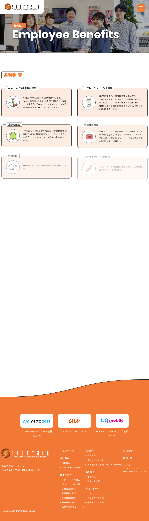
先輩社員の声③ (69, 497)
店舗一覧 (127, 458)
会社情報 (66, 462)
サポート (91, 493)
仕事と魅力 (66, 475)
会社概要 (64, 458)
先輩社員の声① (69, 488)
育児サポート (92, 488)
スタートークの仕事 (71, 484)
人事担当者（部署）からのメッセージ (104, 464)
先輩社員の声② (69, 493)
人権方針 (126, 465)
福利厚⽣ (90, 471)
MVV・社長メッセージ (72, 467)
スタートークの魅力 (71, 479)
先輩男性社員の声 (95, 502)
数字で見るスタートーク (73, 507)
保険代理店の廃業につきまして (135, 471)
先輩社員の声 (93, 481)
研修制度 (91, 455)
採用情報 (127, 450)
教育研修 (90, 450)
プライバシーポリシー (132, 468)
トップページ (67, 450)
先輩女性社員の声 (95, 497)
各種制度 (91, 476)
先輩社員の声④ (69, 502)
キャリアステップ (95, 459)
